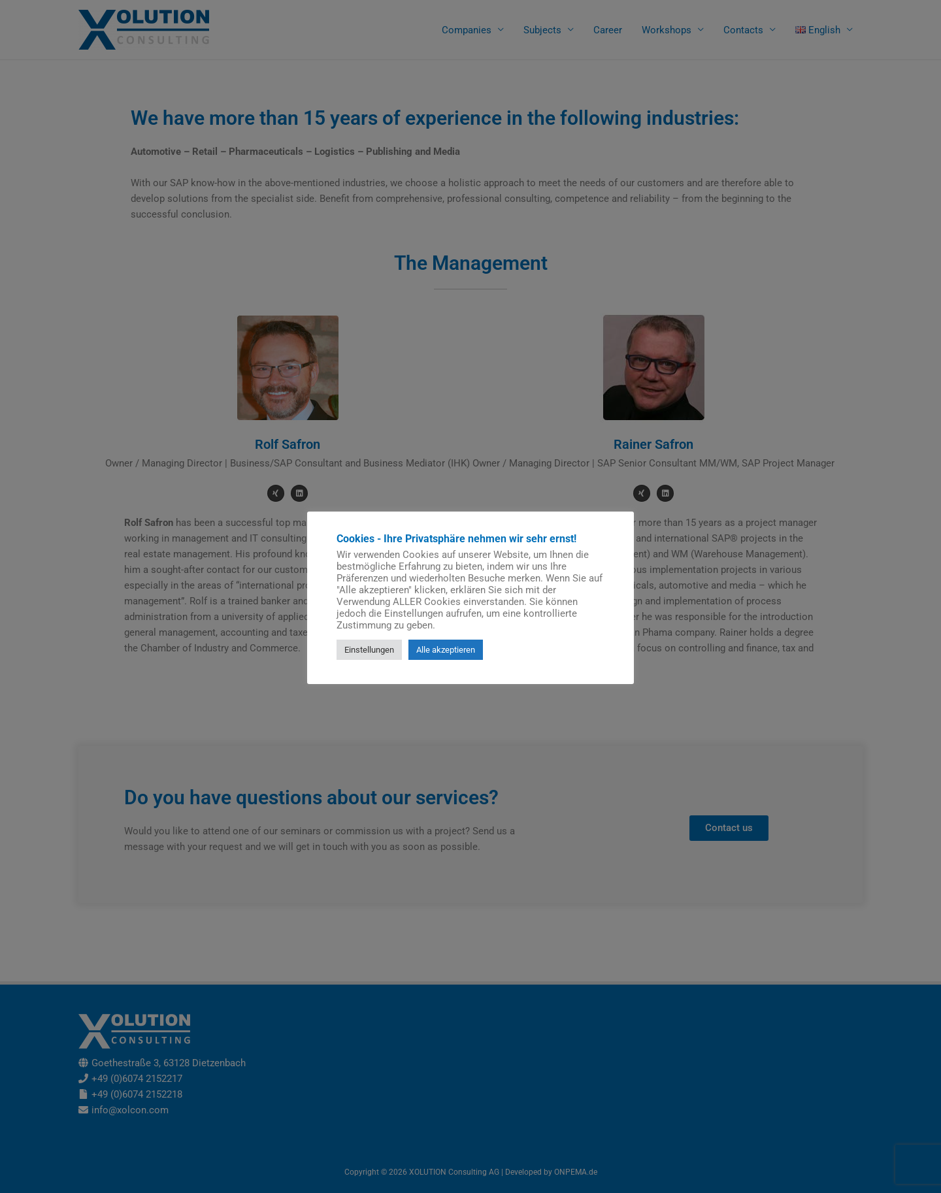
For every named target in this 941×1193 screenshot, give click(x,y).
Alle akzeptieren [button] (445, 650)
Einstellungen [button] (369, 650)
